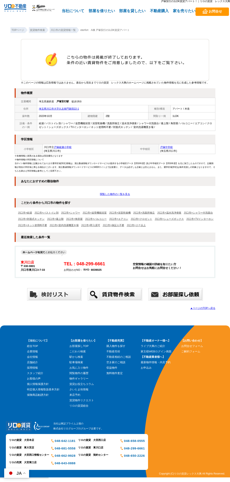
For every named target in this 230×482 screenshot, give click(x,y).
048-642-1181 (65, 441)
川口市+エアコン (118, 219)
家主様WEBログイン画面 (156, 351)
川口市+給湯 (25, 212)
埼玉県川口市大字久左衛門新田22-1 (59, 108)
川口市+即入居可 (90, 225)
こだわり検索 (77, 351)
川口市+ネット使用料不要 (32, 225)
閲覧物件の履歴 (78, 373)
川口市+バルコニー (96, 219)
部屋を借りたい (102, 11)
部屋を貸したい (132, 11)
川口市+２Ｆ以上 (136, 225)
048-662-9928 (65, 455)
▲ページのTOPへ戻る (202, 308)
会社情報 (32, 356)
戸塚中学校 (166, 147)
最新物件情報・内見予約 (156, 362)
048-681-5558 (65, 448)
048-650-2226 (134, 455)
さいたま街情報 (78, 389)
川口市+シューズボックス (169, 219)
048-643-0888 (65, 463)
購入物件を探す (115, 346)
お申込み (146, 367)
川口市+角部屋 (74, 219)
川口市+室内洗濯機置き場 (64, 225)
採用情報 (32, 367)
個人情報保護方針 (38, 384)
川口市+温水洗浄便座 (169, 212)
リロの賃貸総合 (78, 405)
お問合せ (215, 11)
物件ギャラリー (78, 378)
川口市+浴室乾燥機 (120, 212)
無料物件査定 (114, 373)
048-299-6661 (134, 448)
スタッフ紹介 (35, 373)
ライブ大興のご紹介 (153, 346)
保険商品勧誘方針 (38, 394)
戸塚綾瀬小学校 (63, 147)
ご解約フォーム (190, 351)
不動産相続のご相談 (118, 356)
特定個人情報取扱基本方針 (43, 389)
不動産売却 (113, 351)
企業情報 (32, 351)
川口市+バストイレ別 (46, 212)
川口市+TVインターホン (199, 219)
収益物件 (111, 367)
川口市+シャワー (70, 212)
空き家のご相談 (115, 362)
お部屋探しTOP (79, 346)
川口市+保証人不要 (113, 225)
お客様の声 (34, 378)
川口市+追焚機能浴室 (95, 212)
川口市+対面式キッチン (31, 219)
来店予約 (74, 394)
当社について (73, 11)
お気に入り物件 (78, 367)
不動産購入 (159, 11)
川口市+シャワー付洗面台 (198, 212)
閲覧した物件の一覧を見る (115, 194)
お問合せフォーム (192, 346)
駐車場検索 (76, 362)
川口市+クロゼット (141, 219)
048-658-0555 (134, 441)
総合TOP (32, 346)
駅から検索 (76, 356)
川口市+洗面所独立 (144, 212)
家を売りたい (184, 11)
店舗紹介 (32, 362)
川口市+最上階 (55, 219)
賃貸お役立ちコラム (81, 384)
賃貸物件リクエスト (81, 400)
